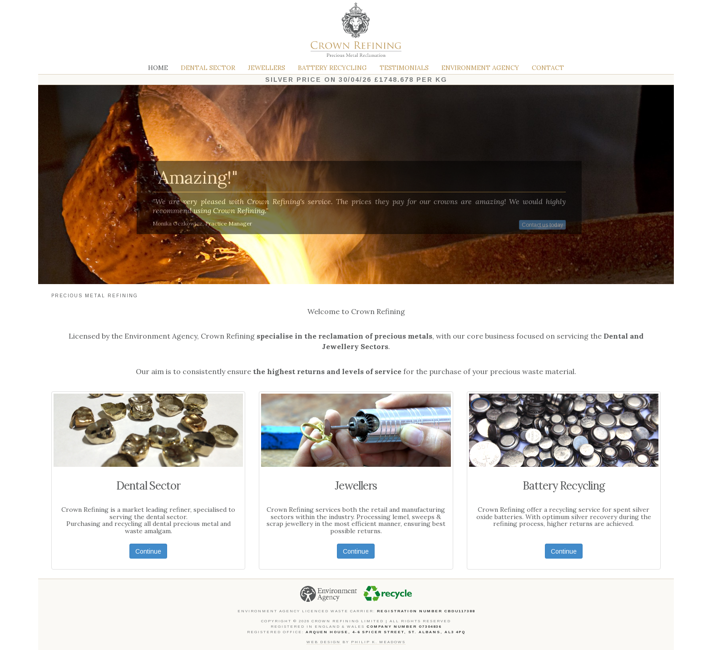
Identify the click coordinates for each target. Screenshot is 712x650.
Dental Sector (208, 68)
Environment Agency (480, 68)
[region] (356, 184)
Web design (324, 642)
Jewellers (266, 68)
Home (158, 68)
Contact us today (549, 225)
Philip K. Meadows (378, 642)
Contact (548, 68)
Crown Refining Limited (356, 29)
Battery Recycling (332, 68)
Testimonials (404, 68)
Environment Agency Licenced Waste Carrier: (356, 611)
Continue (148, 551)
